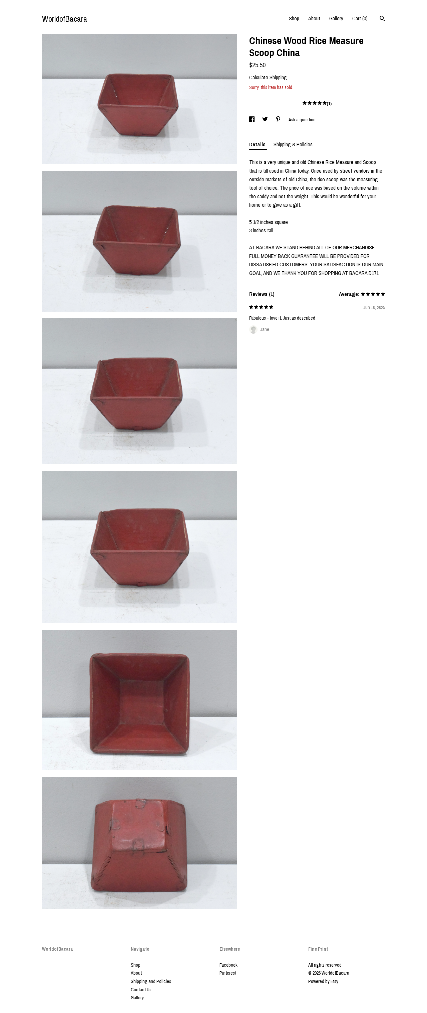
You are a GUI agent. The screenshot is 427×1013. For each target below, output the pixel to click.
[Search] (382, 19)
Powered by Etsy (323, 981)
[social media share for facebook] (252, 120)
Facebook (229, 965)
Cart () (360, 18)
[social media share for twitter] (265, 120)
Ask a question (302, 120)
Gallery (336, 18)
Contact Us (141, 990)
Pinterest (228, 973)
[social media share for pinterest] (279, 120)
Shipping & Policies (293, 144)
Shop (294, 18)
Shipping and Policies (151, 981)
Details (258, 144)
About (314, 18)
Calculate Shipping (268, 77)
